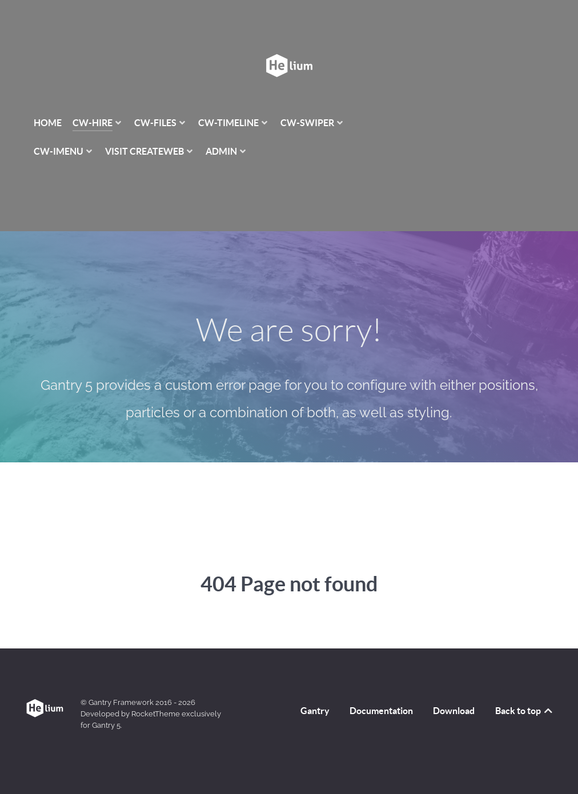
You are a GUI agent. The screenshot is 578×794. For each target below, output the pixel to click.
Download (454, 685)
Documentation (381, 685)
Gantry (315, 685)
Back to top (524, 685)
